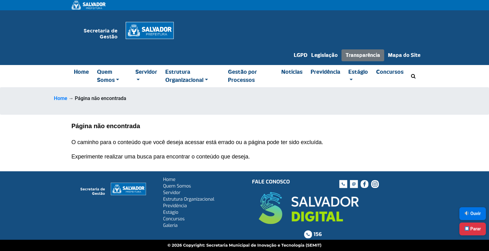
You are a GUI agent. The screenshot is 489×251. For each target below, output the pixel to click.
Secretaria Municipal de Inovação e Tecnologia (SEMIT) (264, 245)
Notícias (292, 72)
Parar (473, 228)
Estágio (358, 72)
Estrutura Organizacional (184, 76)
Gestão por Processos (242, 76)
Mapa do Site (404, 55)
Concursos (390, 72)
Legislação (324, 55)
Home (81, 72)
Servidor (146, 72)
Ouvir (473, 213)
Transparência (363, 55)
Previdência (325, 72)
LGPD (300, 55)
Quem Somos (106, 76)
